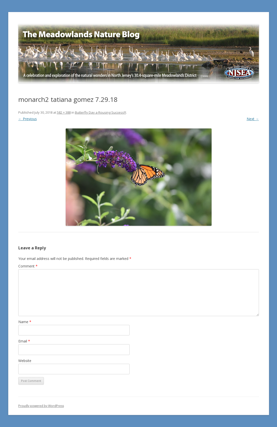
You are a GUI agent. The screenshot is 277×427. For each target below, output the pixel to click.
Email (24, 341)
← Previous (27, 118)
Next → (253, 118)
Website (24, 360)
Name (24, 321)
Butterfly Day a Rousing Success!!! (100, 112)
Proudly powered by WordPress (41, 406)
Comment (28, 266)
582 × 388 (64, 112)
